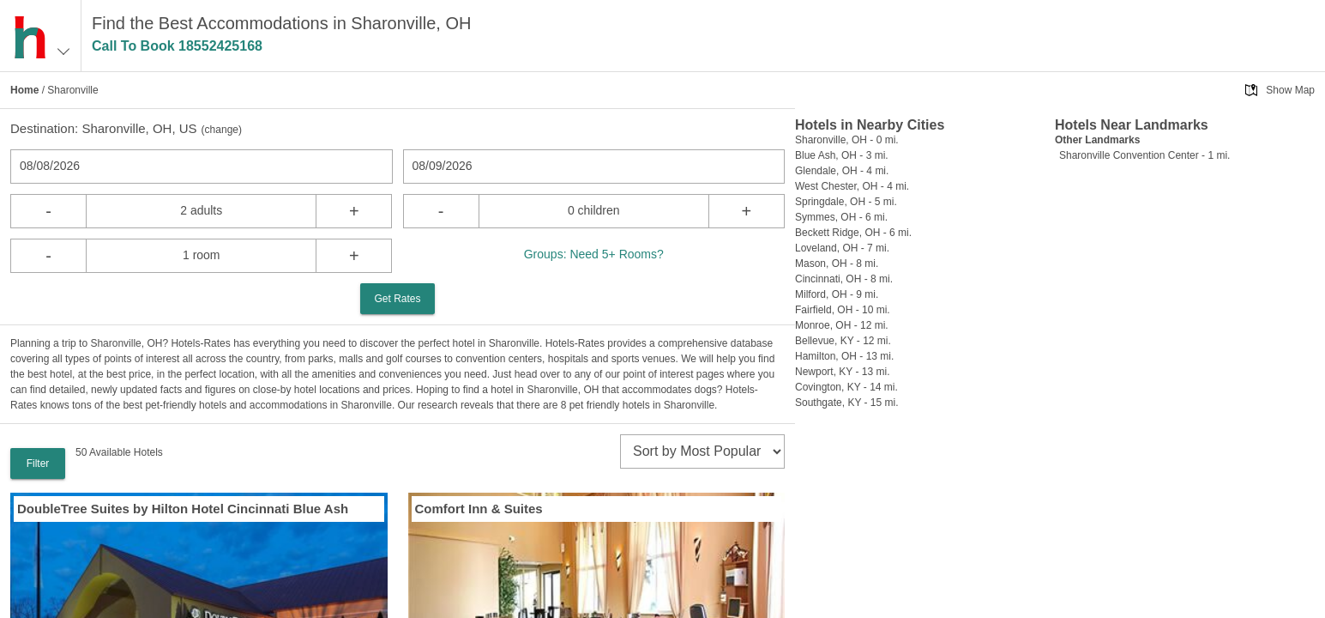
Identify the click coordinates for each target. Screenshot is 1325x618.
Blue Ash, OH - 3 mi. (841, 155)
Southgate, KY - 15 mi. (847, 403)
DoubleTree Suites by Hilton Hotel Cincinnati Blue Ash (182, 508)
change (221, 130)
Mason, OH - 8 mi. (836, 264)
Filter (38, 463)
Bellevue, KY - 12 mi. (843, 341)
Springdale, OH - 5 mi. (846, 202)
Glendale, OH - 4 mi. (841, 171)
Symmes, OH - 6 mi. (841, 217)
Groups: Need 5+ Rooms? (594, 254)
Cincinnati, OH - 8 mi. (844, 279)
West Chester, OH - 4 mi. (852, 186)
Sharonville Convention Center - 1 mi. (1144, 155)
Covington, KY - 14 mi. (846, 387)
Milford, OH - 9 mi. (836, 294)
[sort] (702, 451)
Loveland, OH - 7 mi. (842, 248)
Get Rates (397, 299)
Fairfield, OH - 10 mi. (842, 310)
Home (24, 90)
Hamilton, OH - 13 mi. (844, 356)
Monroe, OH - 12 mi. (841, 325)
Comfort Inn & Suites (479, 508)
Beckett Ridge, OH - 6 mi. (853, 233)
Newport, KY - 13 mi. (842, 372)
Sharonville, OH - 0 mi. (847, 140)
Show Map (1290, 90)
